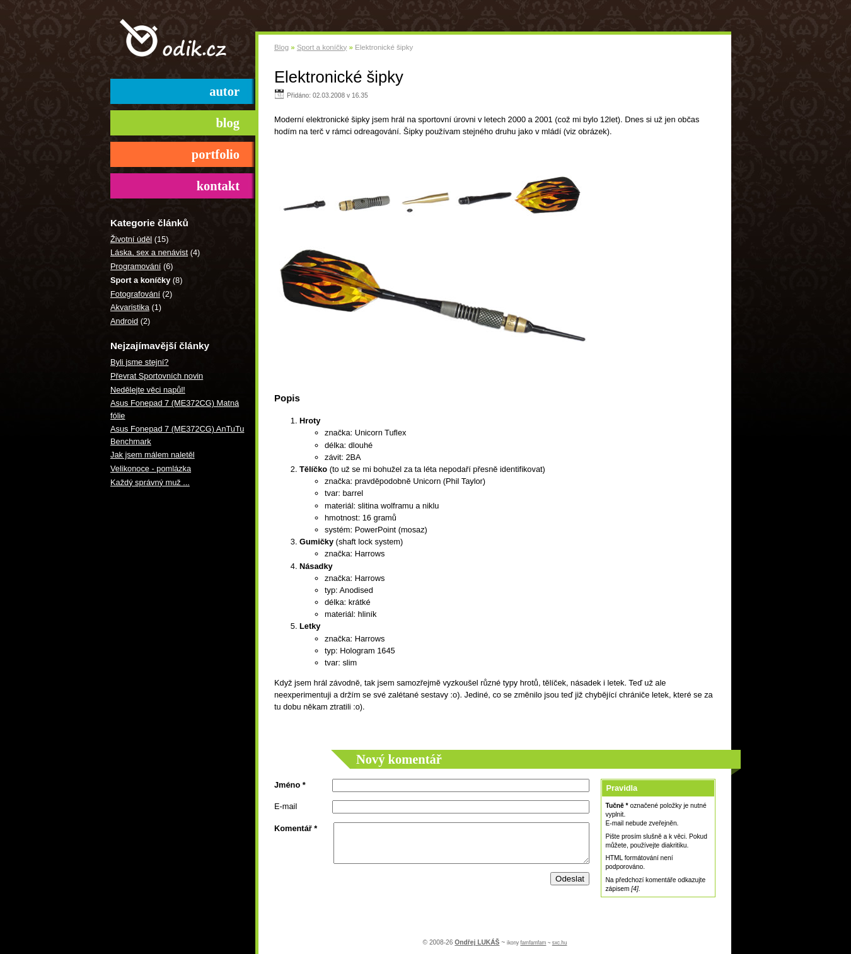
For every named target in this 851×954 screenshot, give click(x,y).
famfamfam (533, 943)
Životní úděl (131, 239)
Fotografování (135, 294)
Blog (281, 47)
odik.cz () (182, 39)
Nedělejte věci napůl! (147, 389)
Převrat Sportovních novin (156, 376)
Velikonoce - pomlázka (150, 468)
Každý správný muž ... (150, 482)
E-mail (285, 806)
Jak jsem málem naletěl (152, 454)
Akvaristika (129, 307)
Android (124, 321)
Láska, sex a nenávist (149, 252)
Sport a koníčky (322, 47)
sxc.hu (559, 943)
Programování (135, 266)
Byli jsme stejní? (139, 362)
